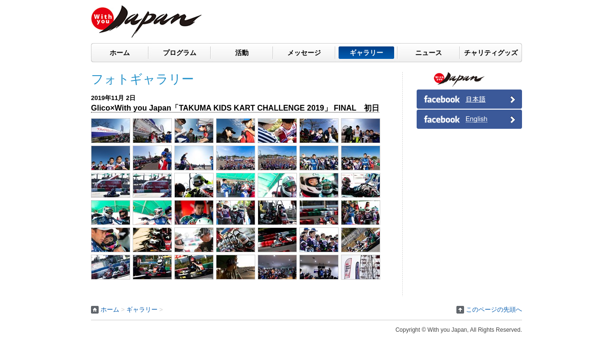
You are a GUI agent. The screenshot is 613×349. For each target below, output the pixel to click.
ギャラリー (366, 52)
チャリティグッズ (491, 52)
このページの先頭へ (494, 309)
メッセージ (304, 52)
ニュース (428, 52)
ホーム (120, 52)
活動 (242, 52)
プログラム (179, 52)
